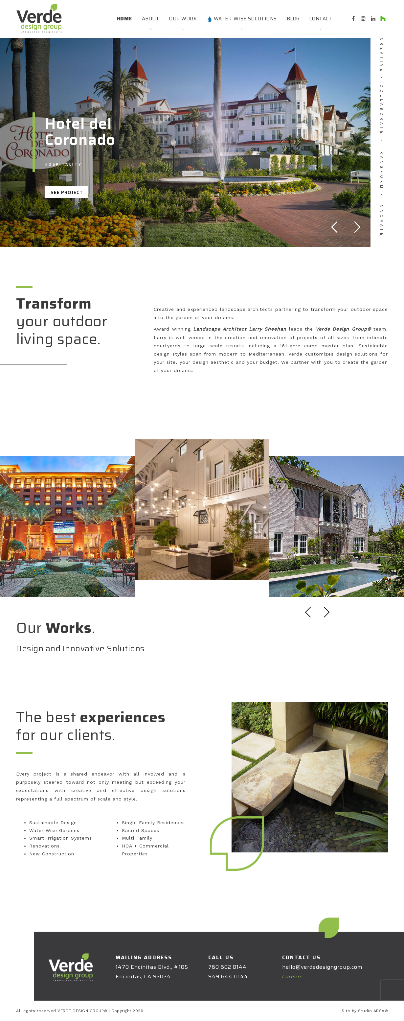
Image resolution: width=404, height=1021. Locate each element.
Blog (293, 19)
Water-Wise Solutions (242, 19)
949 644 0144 (228, 976)
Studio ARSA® (373, 1011)
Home (124, 19)
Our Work (183, 19)
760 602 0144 (227, 967)
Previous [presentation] (308, 612)
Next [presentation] (326, 612)
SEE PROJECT (66, 192)
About (151, 19)
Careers (292, 976)
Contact (320, 19)
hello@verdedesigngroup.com (322, 967)
